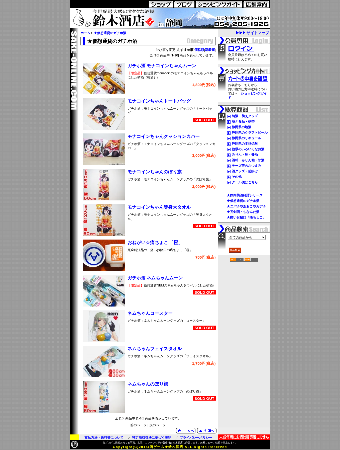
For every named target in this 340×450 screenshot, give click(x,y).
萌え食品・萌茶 (243, 121)
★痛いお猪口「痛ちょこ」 (246, 217)
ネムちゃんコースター (150, 313)
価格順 (199, 50)
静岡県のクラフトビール (250, 132)
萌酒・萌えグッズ (245, 116)
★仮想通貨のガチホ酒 (110, 33)
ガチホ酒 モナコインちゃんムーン (162, 65)
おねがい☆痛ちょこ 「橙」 (155, 242)
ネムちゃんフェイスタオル (155, 348)
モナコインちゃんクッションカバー (164, 136)
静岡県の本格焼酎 (245, 143)
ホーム (85, 33)
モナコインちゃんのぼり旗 (155, 171)
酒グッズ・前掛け (245, 171)
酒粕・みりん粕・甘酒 (248, 160)
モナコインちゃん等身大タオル (159, 207)
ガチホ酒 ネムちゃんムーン (155, 277)
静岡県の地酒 (241, 127)
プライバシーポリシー (196, 437)
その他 (237, 177)
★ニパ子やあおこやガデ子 (246, 206)
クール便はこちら (245, 182)
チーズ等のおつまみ (246, 166)
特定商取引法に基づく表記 (151, 437)
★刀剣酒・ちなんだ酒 (243, 212)
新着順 (210, 50)
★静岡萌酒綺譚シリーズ (245, 195)
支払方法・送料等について (104, 437)
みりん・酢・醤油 (245, 155)
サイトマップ (258, 33)
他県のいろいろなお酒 (248, 149)
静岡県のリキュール (246, 138)
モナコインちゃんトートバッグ (159, 101)
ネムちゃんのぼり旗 (148, 384)
